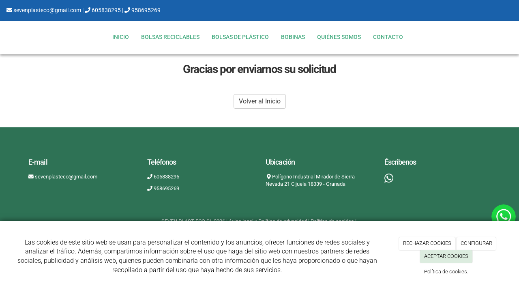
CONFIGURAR (476, 243)
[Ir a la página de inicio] (4, 37)
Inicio (120, 37)
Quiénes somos (339, 37)
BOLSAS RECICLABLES (170, 37)
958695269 (142, 10)
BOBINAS (293, 37)
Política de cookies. (446, 271)
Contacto (388, 37)
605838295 (103, 10)
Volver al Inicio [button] (260, 101)
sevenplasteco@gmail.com (43, 10)
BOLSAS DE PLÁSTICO (240, 37)
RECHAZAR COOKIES (427, 243)
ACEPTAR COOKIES (446, 256)
